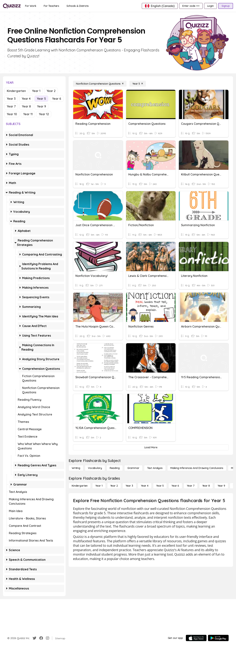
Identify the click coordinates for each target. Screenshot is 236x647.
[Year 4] (145, 486)
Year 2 (51, 91)
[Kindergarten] (80, 486)
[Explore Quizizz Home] (12, 6)
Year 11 (28, 114)
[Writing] (76, 468)
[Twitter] (34, 638)
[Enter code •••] (190, 6)
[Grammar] (133, 468)
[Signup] (225, 6)
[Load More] (151, 447)
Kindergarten (16, 91)
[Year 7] (190, 486)
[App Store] (196, 638)
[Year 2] (114, 486)
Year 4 (26, 98)
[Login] (210, 6)
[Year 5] (137, 84)
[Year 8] (206, 486)
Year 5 (41, 98)
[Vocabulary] (95, 468)
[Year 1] (98, 486)
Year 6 (56, 98)
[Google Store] (218, 638)
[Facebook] (41, 638)
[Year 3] (129, 486)
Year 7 (11, 106)
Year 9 (41, 106)
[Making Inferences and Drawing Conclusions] (196, 468)
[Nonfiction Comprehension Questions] (99, 84)
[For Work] (30, 6)
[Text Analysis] (155, 468)
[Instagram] (47, 638)
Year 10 (12, 114)
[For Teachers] (51, 6)
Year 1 (36, 91)
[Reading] (115, 468)
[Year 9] (221, 486)
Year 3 (11, 98)
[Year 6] (175, 486)
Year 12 (44, 114)
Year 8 (26, 106)
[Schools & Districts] (77, 6)
